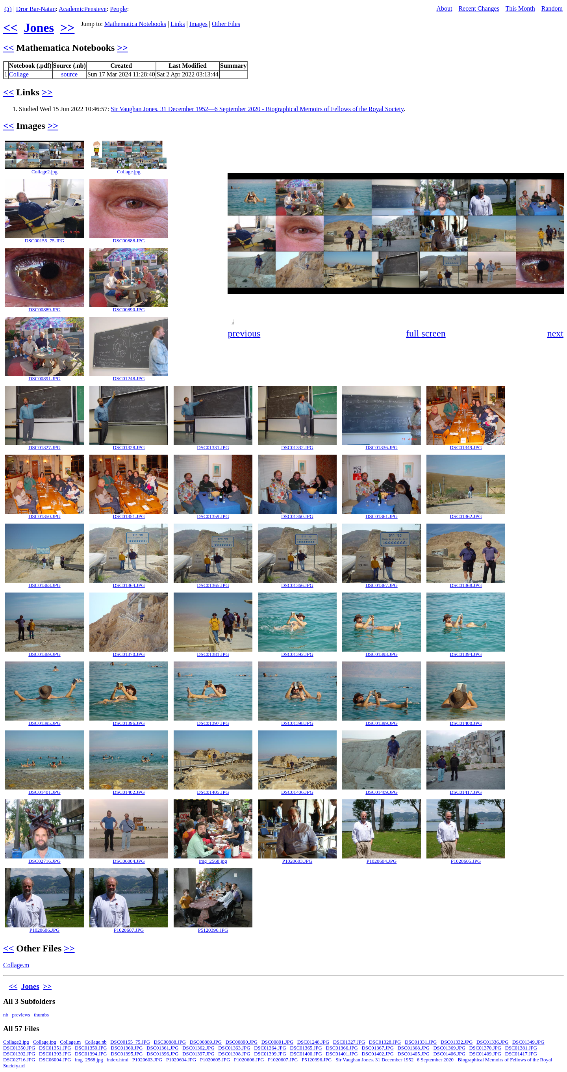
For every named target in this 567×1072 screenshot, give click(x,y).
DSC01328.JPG (129, 447)
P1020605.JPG (466, 861)
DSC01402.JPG (129, 792)
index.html (117, 1060)
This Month (520, 8)
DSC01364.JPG (129, 585)
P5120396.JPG (213, 930)
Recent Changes (478, 8)
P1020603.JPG (297, 861)
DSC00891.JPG (44, 378)
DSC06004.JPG (129, 861)
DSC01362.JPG (466, 516)
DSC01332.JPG (297, 447)
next (555, 333)
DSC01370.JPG (129, 654)
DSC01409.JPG (381, 792)
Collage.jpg (128, 172)
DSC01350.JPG (44, 516)
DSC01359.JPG (213, 516)
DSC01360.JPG (297, 516)
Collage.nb (96, 1042)
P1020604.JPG (382, 861)
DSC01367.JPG (381, 585)
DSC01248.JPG (129, 378)
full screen (426, 333)
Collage (19, 74)
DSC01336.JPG (381, 447)
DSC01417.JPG (466, 792)
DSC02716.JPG (44, 861)
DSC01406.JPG (297, 792)
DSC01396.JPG (129, 723)
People (118, 9)
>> (67, 27)
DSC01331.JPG (213, 447)
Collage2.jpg (44, 172)
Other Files (226, 23)
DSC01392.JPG (297, 654)
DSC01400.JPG (466, 723)
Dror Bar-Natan (36, 9)
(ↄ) (8, 9)
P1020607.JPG (129, 930)
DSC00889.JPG (44, 309)
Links (177, 23)
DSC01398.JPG (297, 723)
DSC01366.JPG (297, 585)
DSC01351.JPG (129, 516)
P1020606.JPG (44, 930)
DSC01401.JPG (44, 792)
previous (244, 333)
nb (5, 1015)
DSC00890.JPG (129, 309)
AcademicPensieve (83, 9)
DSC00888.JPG (129, 240)
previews (21, 1015)
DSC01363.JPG (44, 585)
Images (198, 23)
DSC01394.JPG (466, 654)
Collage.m (16, 965)
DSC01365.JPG (213, 585)
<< (10, 27)
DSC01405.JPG (213, 792)
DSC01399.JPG (381, 723)
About (444, 8)
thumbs (41, 1015)
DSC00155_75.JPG (45, 240)
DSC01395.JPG (44, 723)
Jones (39, 27)
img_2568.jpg (213, 861)
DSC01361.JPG (381, 516)
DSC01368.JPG (466, 585)
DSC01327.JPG (44, 447)
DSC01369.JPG (44, 654)
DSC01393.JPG (381, 654)
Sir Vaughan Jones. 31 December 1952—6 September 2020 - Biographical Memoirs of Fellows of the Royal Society (257, 109)
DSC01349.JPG (466, 447)
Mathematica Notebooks (135, 23)
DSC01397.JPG (213, 723)
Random (552, 8)
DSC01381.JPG (213, 654)
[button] (556, 145)
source (69, 74)
